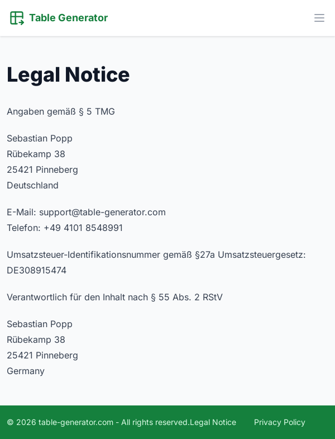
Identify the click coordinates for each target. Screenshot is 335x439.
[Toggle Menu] (319, 18)
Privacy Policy (279, 422)
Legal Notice (213, 422)
